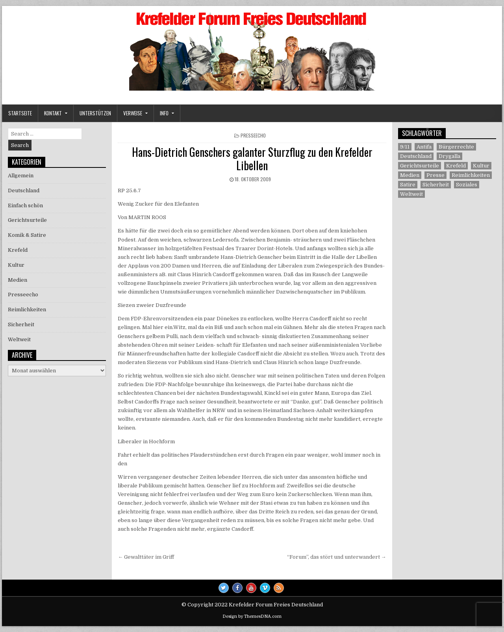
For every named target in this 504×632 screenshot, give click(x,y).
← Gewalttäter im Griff (146, 557)
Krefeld (18, 250)
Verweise (132, 113)
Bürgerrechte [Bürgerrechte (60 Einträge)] (456, 147)
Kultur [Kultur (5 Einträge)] (481, 166)
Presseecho (253, 135)
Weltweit (19, 339)
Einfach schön (25, 205)
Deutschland (23, 190)
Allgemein (20, 175)
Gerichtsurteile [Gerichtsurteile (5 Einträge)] (419, 166)
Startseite (20, 113)
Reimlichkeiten (27, 309)
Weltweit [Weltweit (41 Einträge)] (411, 194)
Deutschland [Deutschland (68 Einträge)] (416, 156)
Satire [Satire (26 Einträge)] (407, 185)
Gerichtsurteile (27, 220)
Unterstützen (95, 113)
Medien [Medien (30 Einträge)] (409, 175)
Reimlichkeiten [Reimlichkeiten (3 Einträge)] (471, 175)
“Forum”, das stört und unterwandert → (336, 557)
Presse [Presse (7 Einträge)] (435, 175)
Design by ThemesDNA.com (252, 616)
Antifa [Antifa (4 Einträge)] (424, 147)
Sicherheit (21, 324)
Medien (17, 280)
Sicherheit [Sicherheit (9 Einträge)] (435, 185)
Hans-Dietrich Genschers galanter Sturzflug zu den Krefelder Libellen (252, 158)
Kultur (16, 265)
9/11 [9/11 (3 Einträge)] (405, 147)
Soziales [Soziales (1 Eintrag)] (466, 185)
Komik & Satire (27, 235)
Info (164, 113)
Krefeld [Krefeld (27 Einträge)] (456, 166)
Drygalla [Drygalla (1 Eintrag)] (449, 156)
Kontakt (53, 113)
